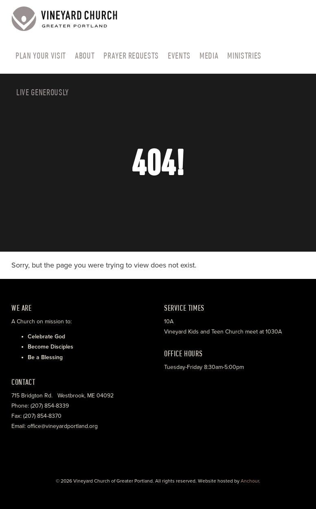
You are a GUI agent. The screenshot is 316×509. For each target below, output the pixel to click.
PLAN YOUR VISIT (40, 55)
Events (179, 55)
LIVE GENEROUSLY (42, 92)
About (84, 55)
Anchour (250, 481)
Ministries (244, 55)
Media (209, 55)
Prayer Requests (131, 55)
